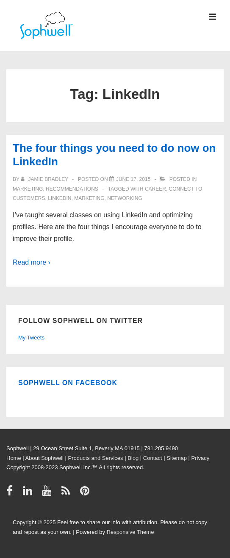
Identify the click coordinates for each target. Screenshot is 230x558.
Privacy (200, 458)
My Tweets (31, 337)
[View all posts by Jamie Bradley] (45, 179)
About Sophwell (44, 458)
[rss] (67, 493)
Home (13, 458)
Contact (152, 458)
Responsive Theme (130, 532)
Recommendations (72, 189)
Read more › (31, 262)
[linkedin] (29, 493)
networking (124, 198)
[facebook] (11, 493)
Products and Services (95, 458)
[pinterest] (85, 493)
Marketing (28, 189)
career (155, 189)
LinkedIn (59, 198)
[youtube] (48, 493)
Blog (133, 458)
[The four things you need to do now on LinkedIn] (133, 179)
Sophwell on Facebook (67, 382)
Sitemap (176, 458)
